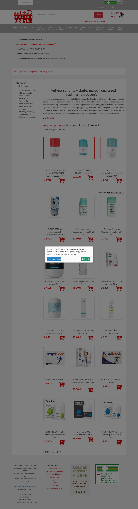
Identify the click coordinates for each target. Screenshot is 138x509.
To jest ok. (86, 259)
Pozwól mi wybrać (54, 259)
